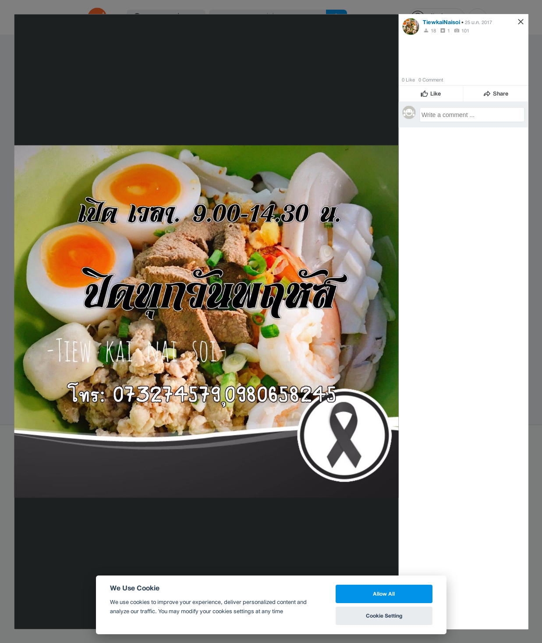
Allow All (384, 594)
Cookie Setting (384, 615)
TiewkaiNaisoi (441, 21)
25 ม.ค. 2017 (478, 22)
